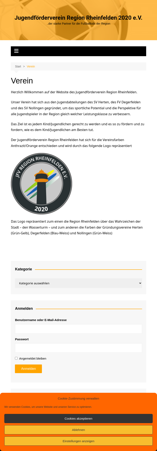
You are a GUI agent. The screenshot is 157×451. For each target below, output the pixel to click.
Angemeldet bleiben (32, 358)
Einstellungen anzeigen (78, 441)
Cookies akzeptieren (78, 418)
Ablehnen (78, 430)
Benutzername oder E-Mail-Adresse (41, 320)
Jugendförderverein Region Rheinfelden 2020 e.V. (78, 17)
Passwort (22, 339)
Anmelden (28, 368)
